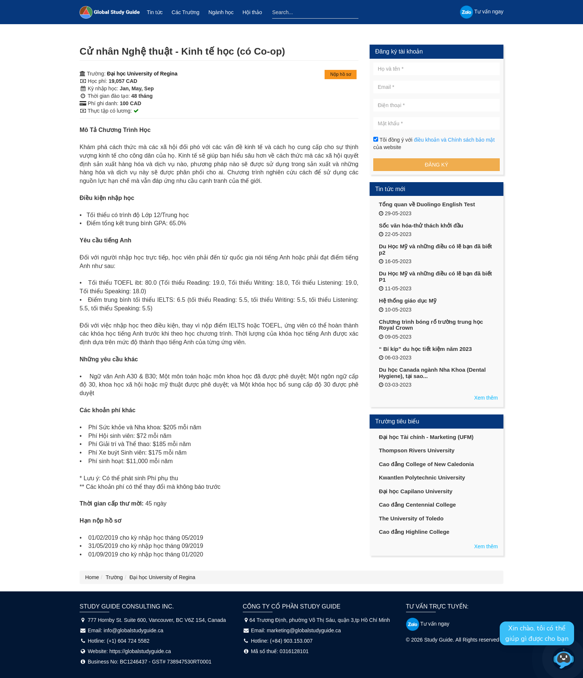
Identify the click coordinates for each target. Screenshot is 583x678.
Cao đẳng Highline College (414, 532)
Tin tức (155, 12)
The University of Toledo (411, 518)
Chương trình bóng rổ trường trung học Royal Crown (431, 325)
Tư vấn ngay (428, 624)
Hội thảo (252, 12)
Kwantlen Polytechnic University (422, 477)
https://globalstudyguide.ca (140, 651)
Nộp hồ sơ (340, 74)
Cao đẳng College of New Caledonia (426, 464)
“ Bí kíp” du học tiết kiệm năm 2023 (425, 349)
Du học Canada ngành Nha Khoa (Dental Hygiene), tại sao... (432, 373)
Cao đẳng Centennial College (417, 504)
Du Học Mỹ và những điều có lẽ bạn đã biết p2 (435, 249)
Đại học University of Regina (142, 74)
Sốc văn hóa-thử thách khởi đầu (421, 225)
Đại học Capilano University (415, 491)
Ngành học (220, 12)
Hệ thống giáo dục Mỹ (408, 300)
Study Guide (438, 640)
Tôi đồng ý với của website (434, 143)
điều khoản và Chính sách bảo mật (454, 140)
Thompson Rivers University (416, 450)
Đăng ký (436, 165)
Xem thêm (486, 398)
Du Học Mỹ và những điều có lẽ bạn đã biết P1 (435, 276)
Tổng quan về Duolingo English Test (427, 204)
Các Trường (186, 12)
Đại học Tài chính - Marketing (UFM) (426, 437)
